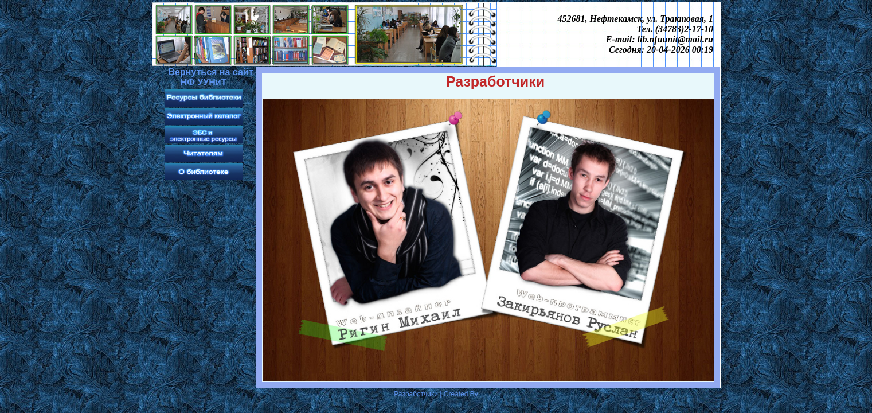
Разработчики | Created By (436, 394)
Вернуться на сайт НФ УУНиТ (210, 77)
